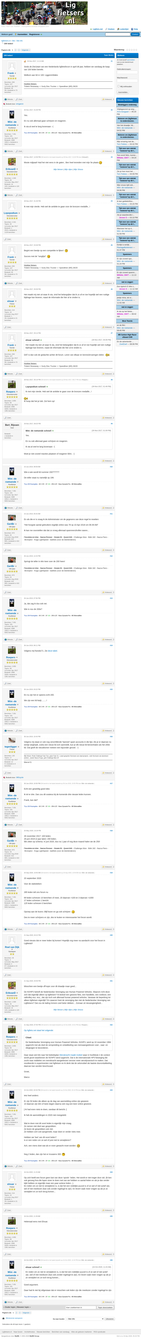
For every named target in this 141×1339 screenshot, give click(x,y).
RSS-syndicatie (99, 1332)
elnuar (10, 301)
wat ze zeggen (127, 282)
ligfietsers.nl (5, 41)
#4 (112, 201)
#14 (111, 645)
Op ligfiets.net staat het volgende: (39, 1030)
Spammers (127, 254)
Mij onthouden (125, 86)
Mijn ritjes (68, 169)
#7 (112, 333)
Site (13, 41)
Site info (19, 41)
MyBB (17, 1336)
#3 (112, 157)
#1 (112, 61)
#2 (112, 110)
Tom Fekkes (122, 144)
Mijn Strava (78, 169)
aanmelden (131, 60)
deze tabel (52, 651)
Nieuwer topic (23, 1307)
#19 (111, 873)
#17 (111, 783)
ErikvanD (11, 169)
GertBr (10, 524)
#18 (111, 830)
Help (136, 29)
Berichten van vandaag (60, 1332)
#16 (111, 736)
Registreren (34, 34)
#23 (111, 1090)
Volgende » (26, 50)
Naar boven (18, 1332)
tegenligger (11, 746)
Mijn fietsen (58, 169)
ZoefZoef (123, 344)
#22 (111, 1025)
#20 (111, 935)
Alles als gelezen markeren (81, 1332)
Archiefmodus (29, 1332)
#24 (111, 1172)
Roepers (10, 392)
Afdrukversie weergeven (14, 1318)
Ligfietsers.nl (7, 1332)
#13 (111, 598)
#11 (111, 514)
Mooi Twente (127, 321)
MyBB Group (34, 1336)
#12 (111, 556)
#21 (111, 981)
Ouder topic (10, 1307)
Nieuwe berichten (43, 1332)
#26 (111, 1260)
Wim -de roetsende (88, 783)
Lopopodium (11, 213)
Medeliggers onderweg (127, 105)
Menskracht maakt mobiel (71, 1055)
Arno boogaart (123, 112)
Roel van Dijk (12, 947)
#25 (111, 1216)
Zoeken (111, 29)
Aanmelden (22, 34)
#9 (112, 423)
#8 (112, 380)
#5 (112, 245)
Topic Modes (109, 55)
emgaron (19, 104)
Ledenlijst (124, 29)
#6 (112, 289)
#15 (111, 689)
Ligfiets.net (98, 29)
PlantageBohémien (125, 247)
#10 (111, 467)
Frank (11, 73)
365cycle (19, 777)
